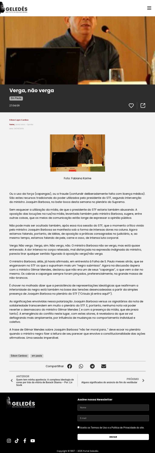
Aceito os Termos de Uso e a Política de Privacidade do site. (112, 427)
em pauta (37, 355)
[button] (69, 366)
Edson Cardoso (19, 355)
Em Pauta (16, 98)
